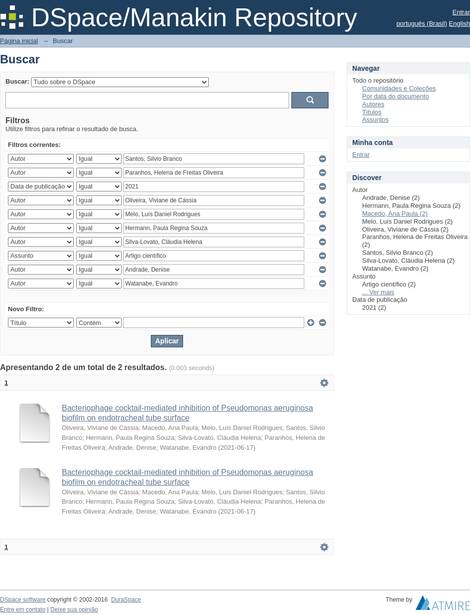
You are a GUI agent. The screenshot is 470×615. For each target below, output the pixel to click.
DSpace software (23, 599)
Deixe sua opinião (74, 609)
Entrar (461, 12)
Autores (373, 104)
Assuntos (375, 119)
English (459, 23)
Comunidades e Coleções (399, 88)
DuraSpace (126, 599)
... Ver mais (378, 292)
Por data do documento (395, 96)
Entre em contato (23, 609)
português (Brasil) (421, 23)
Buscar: (17, 81)
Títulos (371, 112)
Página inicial (19, 41)
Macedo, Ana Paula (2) (394, 213)
